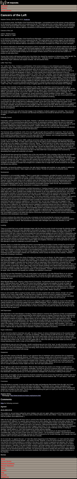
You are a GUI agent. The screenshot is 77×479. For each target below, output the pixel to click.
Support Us (5, 477)
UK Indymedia (12, 3)
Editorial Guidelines (7, 463)
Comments (6, 399)
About (3, 468)
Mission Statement (7, 466)
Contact (3, 470)
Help (2, 472)
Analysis (27, 19)
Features (4, 8)
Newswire (4, 6)
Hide (2, 403)
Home (3, 459)
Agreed (3, 407)
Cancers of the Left (13, 15)
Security (4, 475)
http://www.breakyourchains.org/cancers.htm (25, 395)
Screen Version (6, 10)
